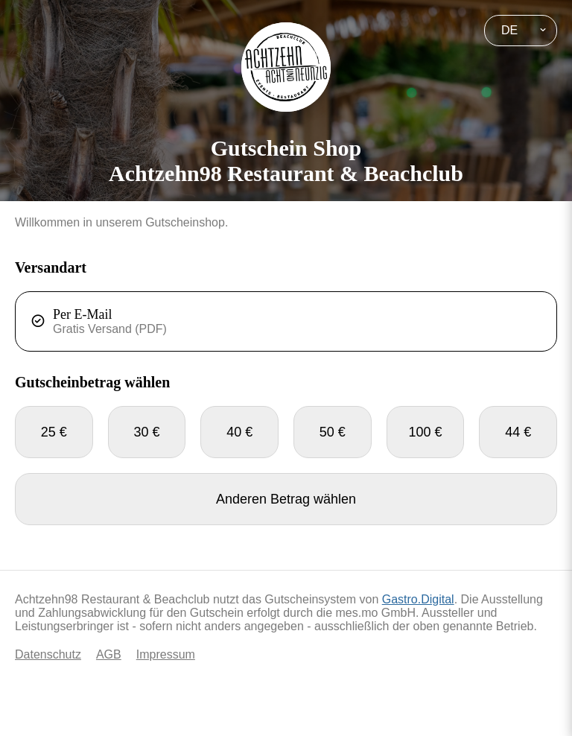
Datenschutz (48, 654)
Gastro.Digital (418, 599)
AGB (108, 654)
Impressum (165, 654)
